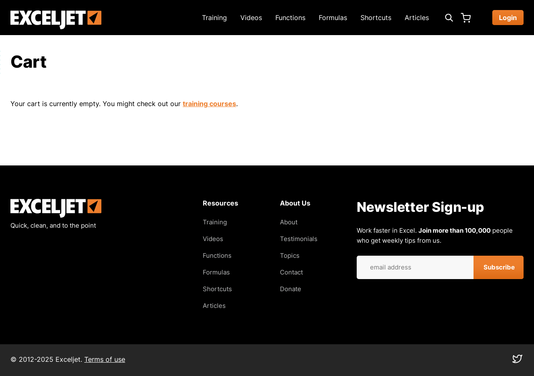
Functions (290, 17)
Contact (291, 272)
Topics (290, 255)
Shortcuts (375, 17)
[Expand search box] (449, 17)
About (288, 222)
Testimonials (298, 239)
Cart (465, 17)
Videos (251, 17)
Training (214, 17)
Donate (290, 289)
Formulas (333, 17)
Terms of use (104, 359)
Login (508, 17)
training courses (209, 103)
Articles (417, 17)
